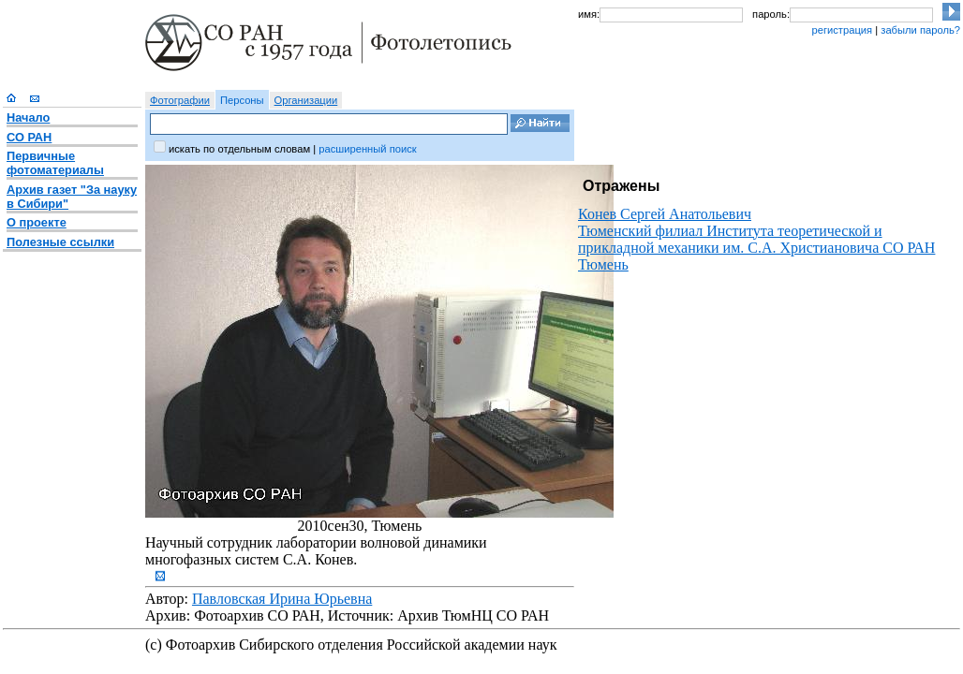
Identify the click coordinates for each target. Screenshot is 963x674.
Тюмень (603, 264)
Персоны (242, 100)
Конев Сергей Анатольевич (664, 214)
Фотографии (180, 100)
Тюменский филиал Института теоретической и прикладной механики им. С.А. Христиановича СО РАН (756, 239)
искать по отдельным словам (239, 148)
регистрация (841, 30)
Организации (306, 100)
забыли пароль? (920, 30)
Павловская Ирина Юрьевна (282, 599)
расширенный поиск (367, 148)
